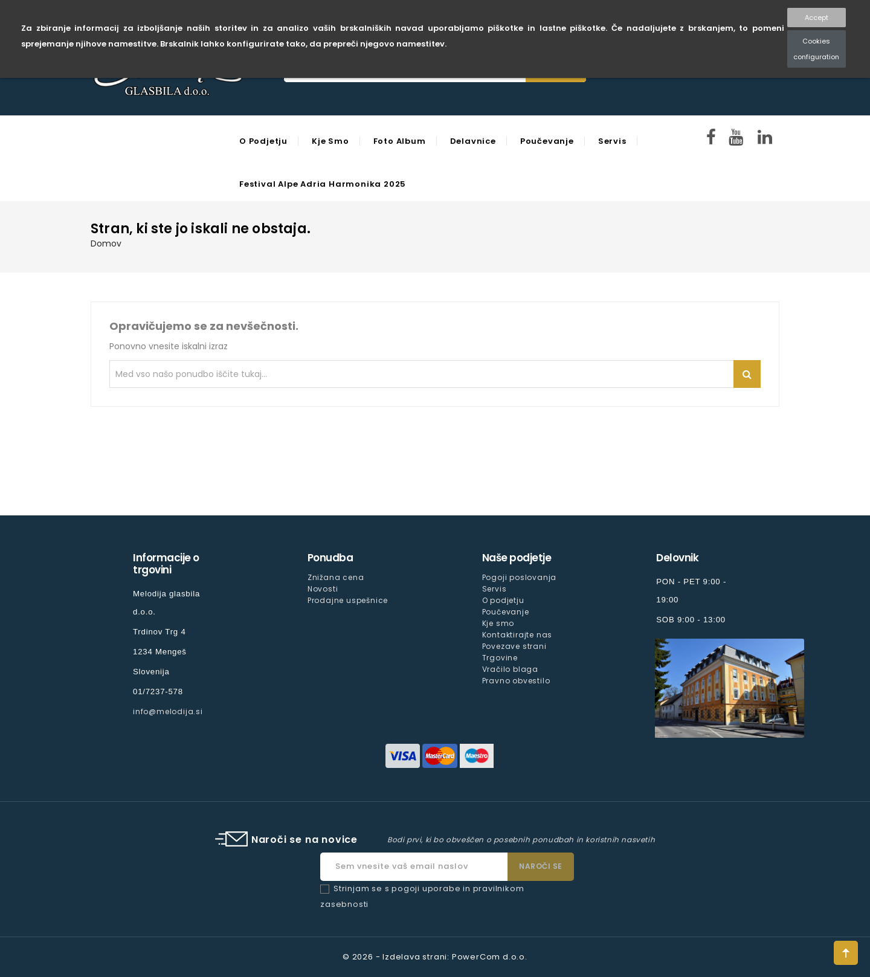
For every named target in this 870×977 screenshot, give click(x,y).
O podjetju (263, 141)
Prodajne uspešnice (348, 600)
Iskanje (747, 374)
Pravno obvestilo (516, 681)
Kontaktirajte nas (517, 635)
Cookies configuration (816, 49)
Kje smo (330, 141)
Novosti (323, 589)
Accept (816, 17)
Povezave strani (514, 646)
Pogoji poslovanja (519, 577)
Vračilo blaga (510, 669)
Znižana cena (336, 577)
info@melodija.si (168, 711)
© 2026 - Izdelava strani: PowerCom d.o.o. (435, 956)
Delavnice (473, 141)
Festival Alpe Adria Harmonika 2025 (322, 184)
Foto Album (399, 141)
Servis (612, 141)
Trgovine (500, 658)
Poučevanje (547, 141)
